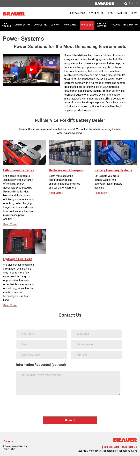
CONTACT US (96, 13)
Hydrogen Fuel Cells (18, 259)
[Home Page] (19, 13)
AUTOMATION (71, 25)
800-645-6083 (111, 447)
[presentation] (41, 406)
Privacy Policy (9, 449)
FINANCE (115, 25)
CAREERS (122, 13)
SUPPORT (56, 25)
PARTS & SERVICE (101, 24)
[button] (127, 3)
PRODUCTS (87, 25)
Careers (8, 441)
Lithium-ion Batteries (19, 170)
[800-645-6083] (76, 13)
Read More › (10, 224)
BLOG (110, 13)
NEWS (134, 13)
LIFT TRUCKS (6, 24)
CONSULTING (40, 25)
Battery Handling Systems (114, 170)
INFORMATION (130, 25)
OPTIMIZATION (22, 25)
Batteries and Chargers (66, 170)
